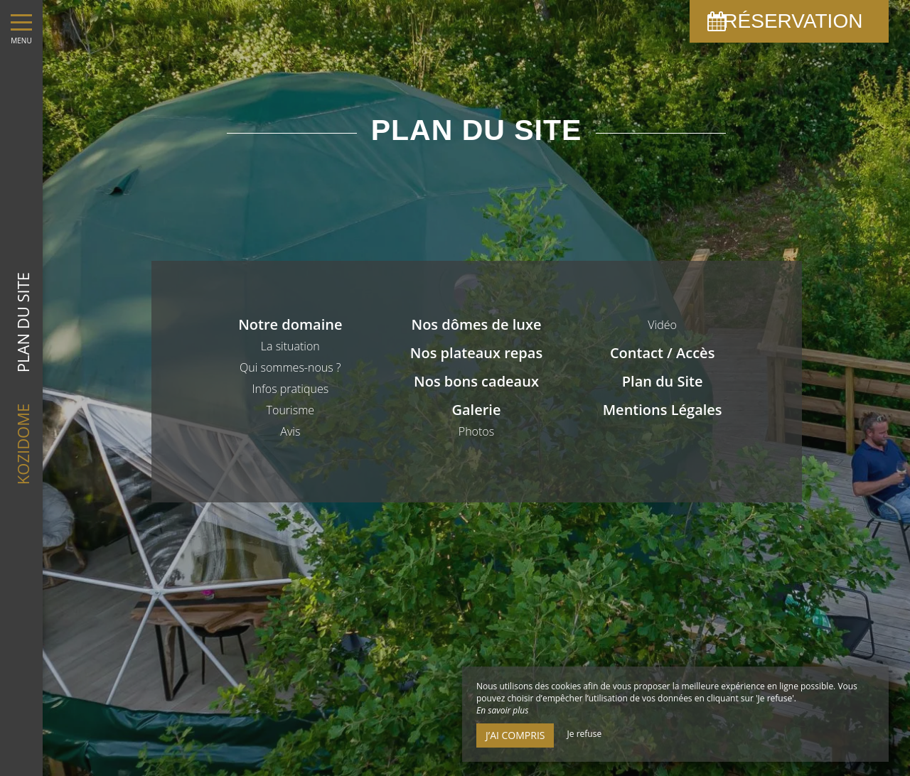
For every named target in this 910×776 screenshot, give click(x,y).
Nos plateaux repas (476, 352)
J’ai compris (515, 735)
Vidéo (662, 325)
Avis (290, 431)
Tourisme (290, 410)
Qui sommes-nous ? (290, 367)
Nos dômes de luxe (476, 324)
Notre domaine (290, 324)
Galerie (476, 409)
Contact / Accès (662, 352)
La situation (290, 346)
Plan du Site (662, 381)
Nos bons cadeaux (476, 381)
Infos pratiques (290, 389)
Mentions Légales (662, 409)
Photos (476, 431)
